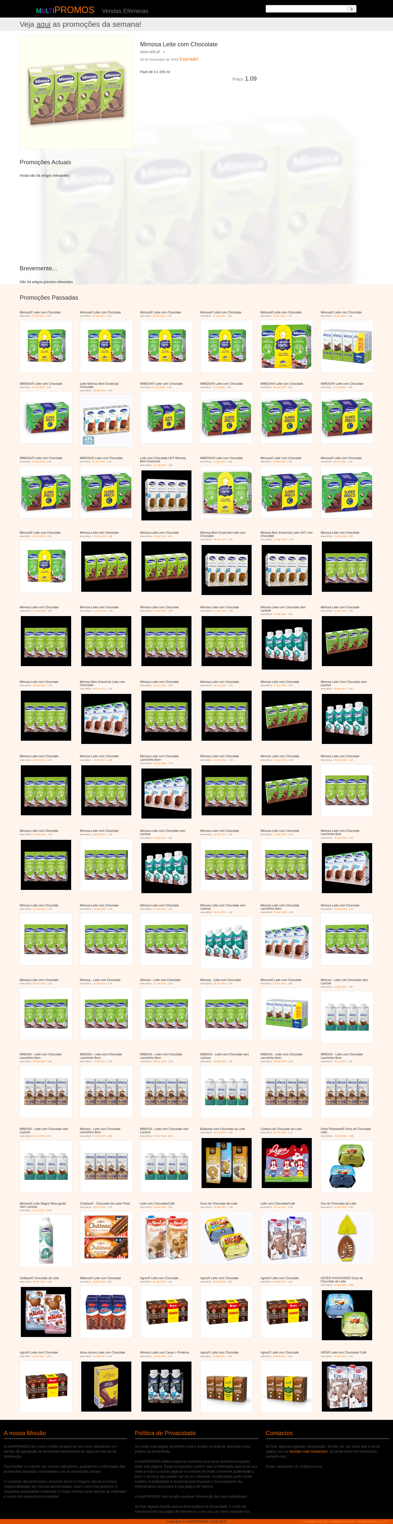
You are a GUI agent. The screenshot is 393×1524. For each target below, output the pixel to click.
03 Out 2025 (159, 1136)
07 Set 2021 (280, 685)
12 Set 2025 (99, 1136)
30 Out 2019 (220, 1132)
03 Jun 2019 (98, 461)
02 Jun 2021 (340, 1356)
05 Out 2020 (219, 1281)
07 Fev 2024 (279, 983)
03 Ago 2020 (98, 1281)
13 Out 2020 (39, 611)
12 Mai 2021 (159, 1356)
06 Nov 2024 (159, 1061)
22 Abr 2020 (159, 536)
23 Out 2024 (99, 1207)
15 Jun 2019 (159, 465)
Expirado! (189, 59)
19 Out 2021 (99, 760)
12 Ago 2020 (280, 539)
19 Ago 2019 (219, 461)
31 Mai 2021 (98, 316)
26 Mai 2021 (39, 685)
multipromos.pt (316, 1521)
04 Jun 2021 (99, 688)
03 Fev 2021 (159, 611)
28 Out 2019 (339, 461)
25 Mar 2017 (220, 1207)
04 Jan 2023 (39, 983)
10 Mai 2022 (280, 834)
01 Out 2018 (339, 387)
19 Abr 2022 (220, 834)
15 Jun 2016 (159, 1207)
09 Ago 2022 (99, 909)
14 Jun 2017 (280, 1207)
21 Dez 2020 (99, 611)
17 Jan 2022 (219, 316)
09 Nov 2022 (280, 912)
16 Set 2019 (279, 461)
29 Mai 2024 (39, 1061)
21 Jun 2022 (39, 909)
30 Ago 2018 (279, 387)
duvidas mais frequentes (308, 1451)
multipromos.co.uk (372, 1521)
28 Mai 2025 (280, 1061)
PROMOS (74, 10)
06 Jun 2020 (220, 539)
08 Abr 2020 (280, 1132)
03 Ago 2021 (220, 685)
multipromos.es (342, 1521)
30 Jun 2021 (159, 685)
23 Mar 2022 (340, 1136)
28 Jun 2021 (159, 316)
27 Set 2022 (159, 909)
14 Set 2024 (99, 1061)
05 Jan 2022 (340, 760)
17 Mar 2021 (220, 611)
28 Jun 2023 (220, 983)
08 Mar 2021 (279, 1281)
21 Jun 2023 (159, 983)
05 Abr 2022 (159, 838)
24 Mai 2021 (219, 1356)
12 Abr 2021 (38, 1356)
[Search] (351, 9)
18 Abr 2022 (279, 316)
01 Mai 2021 (99, 1356)
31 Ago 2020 (159, 1281)
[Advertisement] (316, 71)
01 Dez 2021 (280, 760)
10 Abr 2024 (340, 987)
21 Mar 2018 (340, 1207)
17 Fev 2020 (38, 536)
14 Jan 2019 (38, 461)
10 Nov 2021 (159, 763)
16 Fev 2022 (39, 834)
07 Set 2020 (38, 316)
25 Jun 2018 (159, 387)
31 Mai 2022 (340, 838)
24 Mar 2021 (340, 1285)
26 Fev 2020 (99, 536)
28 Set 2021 (39, 760)
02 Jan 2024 (339, 316)
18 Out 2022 (220, 912)
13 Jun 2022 (38, 1210)
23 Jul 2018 (219, 387)
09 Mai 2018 (99, 390)
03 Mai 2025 (220, 1061)
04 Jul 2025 (340, 1061)
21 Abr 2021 (280, 614)
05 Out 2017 (38, 387)
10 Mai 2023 (99, 983)
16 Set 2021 (340, 688)
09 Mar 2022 (99, 834)
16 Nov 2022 (340, 909)
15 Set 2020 (340, 536)
